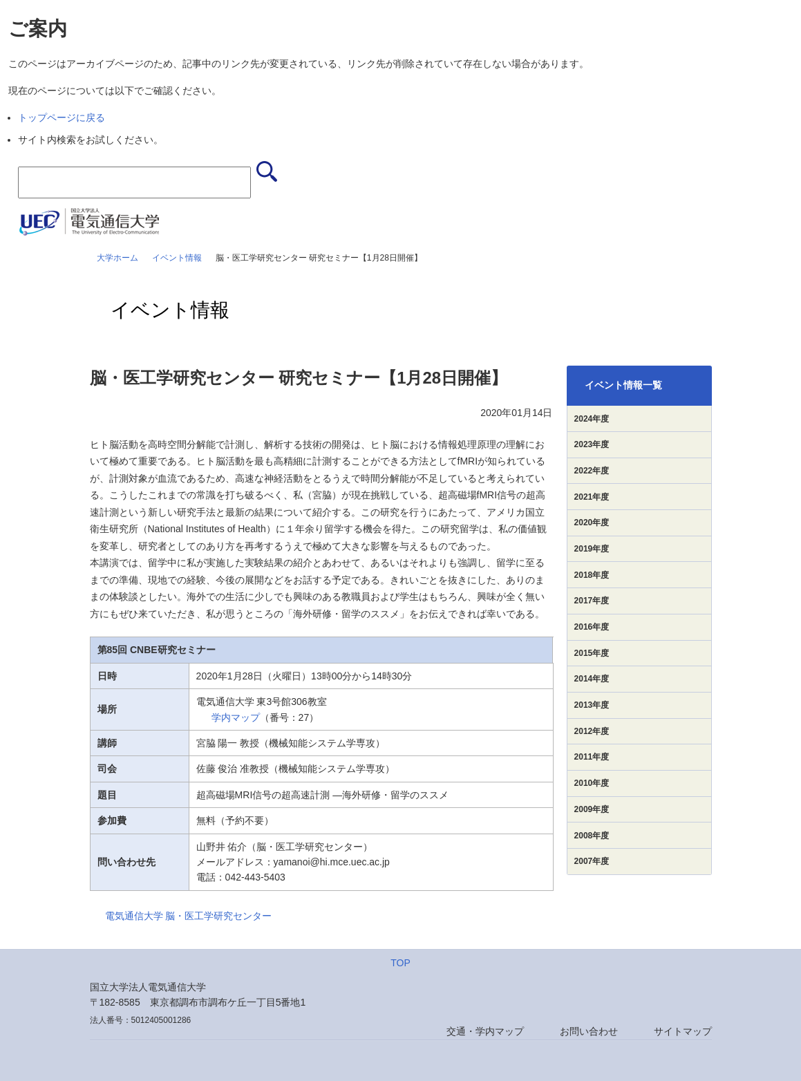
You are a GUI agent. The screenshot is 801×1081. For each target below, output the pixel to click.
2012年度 (592, 731)
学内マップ (235, 717)
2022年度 (592, 471)
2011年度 (592, 757)
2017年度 (592, 600)
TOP (400, 962)
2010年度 (592, 783)
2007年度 (592, 861)
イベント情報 (177, 258)
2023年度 (592, 444)
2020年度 (592, 522)
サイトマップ (683, 1031)
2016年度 (592, 627)
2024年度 (592, 419)
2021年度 (592, 497)
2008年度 (592, 835)
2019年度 (592, 549)
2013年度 (592, 705)
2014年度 (592, 679)
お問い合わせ (589, 1031)
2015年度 (592, 653)
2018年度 (592, 575)
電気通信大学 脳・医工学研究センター (188, 915)
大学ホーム (117, 258)
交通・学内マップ (485, 1031)
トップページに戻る (61, 117)
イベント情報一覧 (623, 385)
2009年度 (592, 809)
